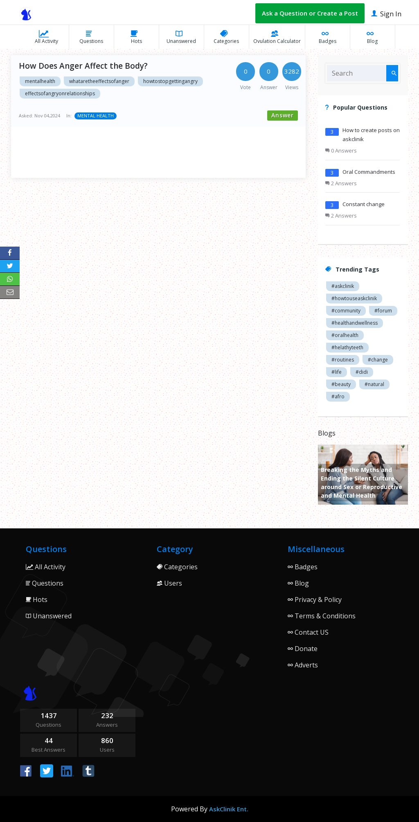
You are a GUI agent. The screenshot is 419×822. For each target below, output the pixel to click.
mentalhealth (40, 81)
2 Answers (341, 183)
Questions (91, 37)
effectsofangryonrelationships (60, 93)
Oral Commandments (368, 171)
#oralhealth (344, 335)
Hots (136, 37)
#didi (362, 371)
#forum (383, 310)
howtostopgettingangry (170, 81)
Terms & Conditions (322, 615)
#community (345, 310)
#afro (338, 396)
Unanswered (181, 37)
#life (336, 371)
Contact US (308, 632)
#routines (342, 359)
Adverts (303, 664)
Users (169, 583)
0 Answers (341, 150)
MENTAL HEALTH (95, 115)
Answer (282, 115)
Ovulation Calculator (277, 37)
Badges (327, 37)
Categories (226, 37)
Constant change (363, 204)
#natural (374, 384)
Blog (372, 37)
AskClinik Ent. (228, 809)
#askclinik (342, 286)
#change (378, 359)
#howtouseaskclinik (354, 298)
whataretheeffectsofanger (99, 81)
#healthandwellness (354, 322)
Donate (303, 648)
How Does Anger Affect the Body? (83, 66)
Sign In (386, 13)
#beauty (341, 384)
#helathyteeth (347, 347)
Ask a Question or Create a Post (310, 13)
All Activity (46, 37)
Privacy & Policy (315, 599)
